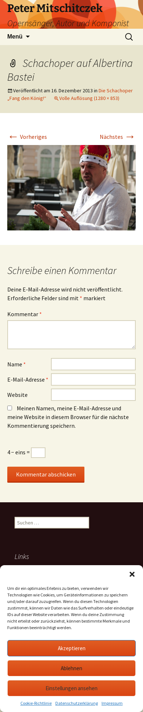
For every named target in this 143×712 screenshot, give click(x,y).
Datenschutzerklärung (76, 703)
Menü (15, 36)
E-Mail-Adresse (27, 379)
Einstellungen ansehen (71, 688)
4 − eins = (26, 452)
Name (16, 364)
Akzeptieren (72, 648)
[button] (132, 574)
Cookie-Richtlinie (36, 703)
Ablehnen (71, 668)
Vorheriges (27, 136)
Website (17, 394)
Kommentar (24, 314)
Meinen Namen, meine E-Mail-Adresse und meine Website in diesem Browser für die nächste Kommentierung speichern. (68, 417)
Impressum (112, 703)
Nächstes (118, 136)
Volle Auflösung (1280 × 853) (89, 98)
